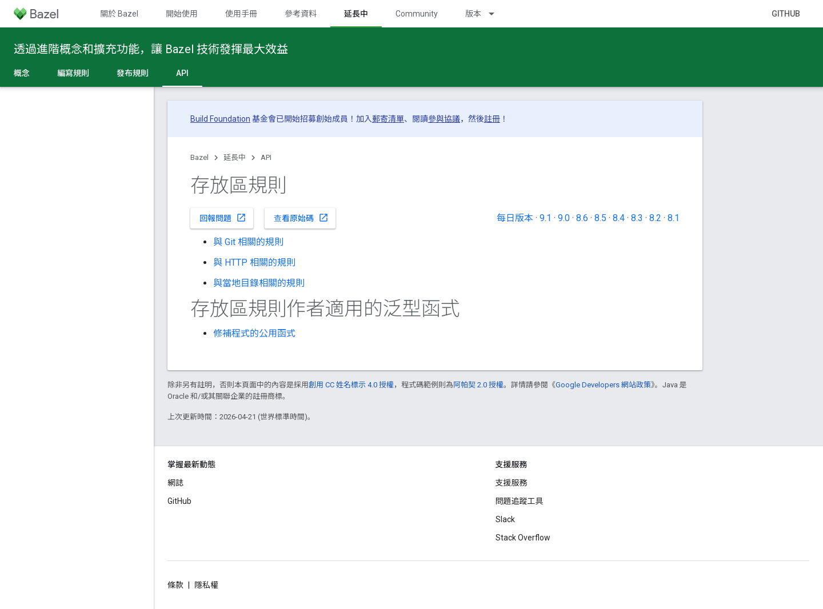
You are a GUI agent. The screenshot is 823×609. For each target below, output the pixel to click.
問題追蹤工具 (520, 501)
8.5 (600, 218)
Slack (505, 519)
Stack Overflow (523, 537)
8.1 (674, 218)
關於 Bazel (119, 13)
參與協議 (444, 118)
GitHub (786, 13)
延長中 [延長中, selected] (356, 13)
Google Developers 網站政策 (603, 384)
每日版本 (515, 218)
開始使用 (182, 13)
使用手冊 (241, 13)
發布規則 (133, 73)
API (266, 157)
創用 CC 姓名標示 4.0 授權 (351, 384)
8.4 (619, 218)
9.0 (564, 218)
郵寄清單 (388, 118)
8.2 (655, 218)
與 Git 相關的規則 (248, 242)
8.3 (637, 218)
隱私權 (206, 585)
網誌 (175, 482)
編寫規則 (73, 73)
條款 (175, 585)
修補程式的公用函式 (254, 333)
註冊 (492, 118)
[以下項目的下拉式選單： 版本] (496, 13)
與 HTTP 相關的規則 (254, 262)
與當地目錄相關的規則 (259, 283)
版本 (473, 13)
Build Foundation (220, 118)
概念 (22, 73)
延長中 (234, 157)
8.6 (582, 218)
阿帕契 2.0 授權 (478, 384)
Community (416, 13)
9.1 (546, 218)
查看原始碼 (301, 218)
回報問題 (222, 218)
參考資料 (301, 13)
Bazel (199, 157)
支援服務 (512, 482)
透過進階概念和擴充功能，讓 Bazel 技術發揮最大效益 (151, 49)
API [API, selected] (182, 73)
